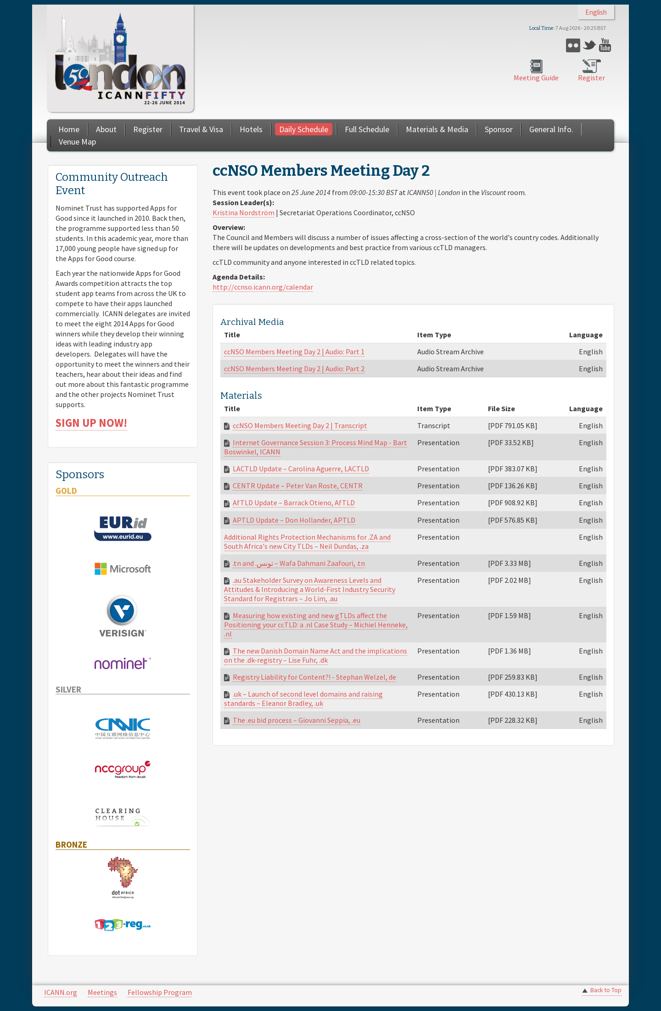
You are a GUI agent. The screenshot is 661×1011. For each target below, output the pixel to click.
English (596, 12)
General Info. (551, 129)
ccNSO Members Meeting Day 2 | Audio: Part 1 (294, 351)
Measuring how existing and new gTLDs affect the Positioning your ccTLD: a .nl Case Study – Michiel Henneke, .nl (316, 624)
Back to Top (606, 990)
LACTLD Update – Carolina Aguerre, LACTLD (301, 468)
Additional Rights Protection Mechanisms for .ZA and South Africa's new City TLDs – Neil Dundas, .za (307, 541)
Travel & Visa (201, 129)
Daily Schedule (303, 129)
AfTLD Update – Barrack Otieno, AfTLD (294, 502)
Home (68, 129)
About (106, 129)
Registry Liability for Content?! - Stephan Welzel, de (314, 676)
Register (591, 77)
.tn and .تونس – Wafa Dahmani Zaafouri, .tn (299, 563)
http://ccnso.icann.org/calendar (263, 286)
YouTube (606, 45)
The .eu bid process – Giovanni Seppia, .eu (296, 720)
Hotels (251, 129)
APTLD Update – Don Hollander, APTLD (294, 520)
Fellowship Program (160, 992)
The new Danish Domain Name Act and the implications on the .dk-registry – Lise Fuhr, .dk (315, 655)
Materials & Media (437, 129)
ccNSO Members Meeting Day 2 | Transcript (300, 425)
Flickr (573, 45)
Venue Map (77, 141)
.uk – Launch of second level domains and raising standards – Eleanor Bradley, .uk (303, 698)
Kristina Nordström (243, 212)
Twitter (590, 45)
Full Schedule (367, 129)
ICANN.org (60, 992)
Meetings (102, 992)
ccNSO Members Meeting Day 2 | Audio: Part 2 (294, 368)
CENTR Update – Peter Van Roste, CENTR (298, 485)
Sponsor (499, 129)
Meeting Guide (536, 77)
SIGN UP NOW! (91, 423)
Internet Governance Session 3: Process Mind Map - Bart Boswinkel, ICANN (315, 447)
